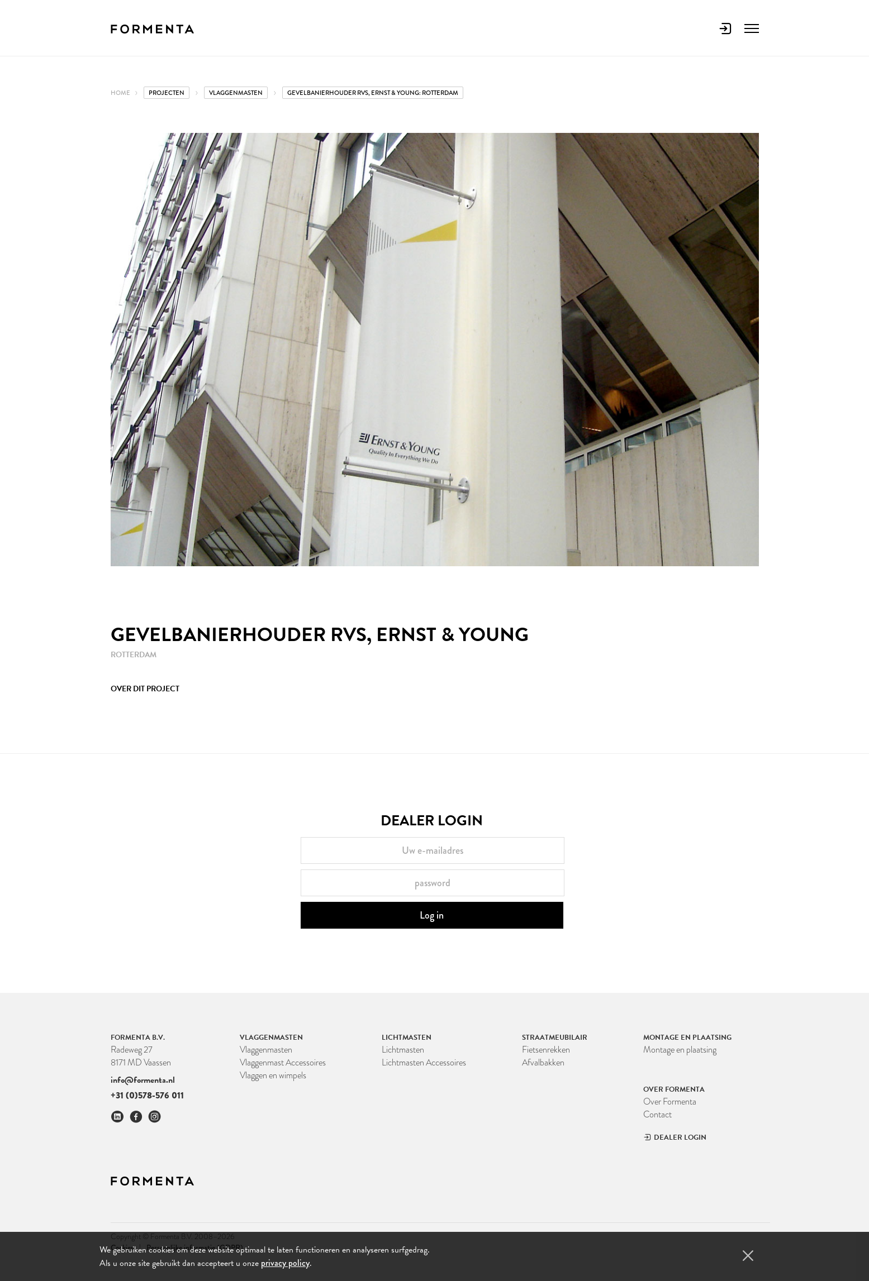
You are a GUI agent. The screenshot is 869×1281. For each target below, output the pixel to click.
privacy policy (285, 1262)
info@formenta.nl (143, 1080)
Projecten (166, 92)
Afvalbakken (543, 1062)
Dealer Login (674, 1137)
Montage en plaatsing (679, 1049)
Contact (657, 1114)
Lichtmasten (403, 1049)
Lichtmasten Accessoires (424, 1062)
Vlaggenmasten (266, 1049)
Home (120, 92)
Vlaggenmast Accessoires (283, 1062)
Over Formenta (669, 1101)
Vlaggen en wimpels (273, 1075)
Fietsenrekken (546, 1049)
